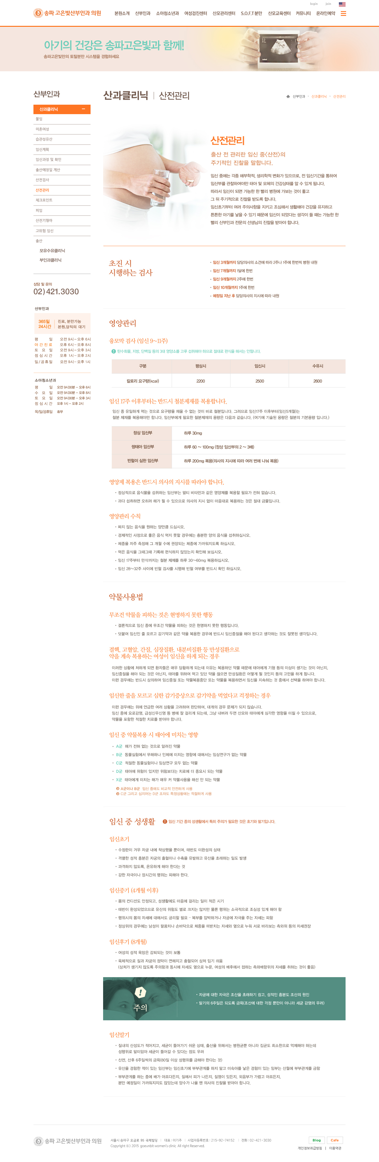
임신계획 (42, 149)
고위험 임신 (45, 231)
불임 (39, 119)
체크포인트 (44, 200)
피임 (39, 210)
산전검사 (42, 180)
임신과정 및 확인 (48, 159)
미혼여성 (42, 129)
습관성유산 (44, 139)
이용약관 (335, 1148)
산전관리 (42, 190)
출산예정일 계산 (48, 170)
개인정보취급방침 (310, 1148)
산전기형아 (44, 220)
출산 (39, 241)
